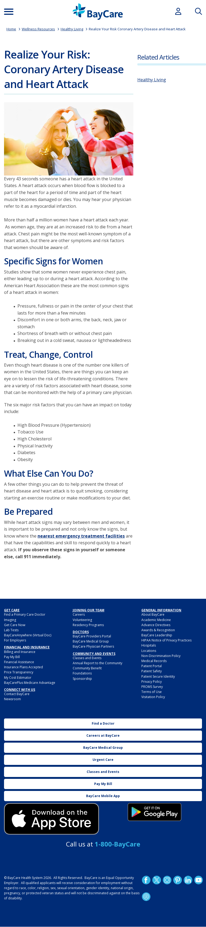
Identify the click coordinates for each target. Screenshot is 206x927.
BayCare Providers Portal (92, 636)
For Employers (15, 640)
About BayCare (152, 614)
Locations (148, 650)
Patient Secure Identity (158, 676)
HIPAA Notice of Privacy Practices (166, 640)
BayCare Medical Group (91, 641)
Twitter (156, 880)
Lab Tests (11, 630)
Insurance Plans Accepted (23, 667)
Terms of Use (151, 691)
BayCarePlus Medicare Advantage (29, 682)
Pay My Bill (12, 657)
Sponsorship (82, 678)
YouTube (198, 880)
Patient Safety (151, 671)
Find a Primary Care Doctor (24, 614)
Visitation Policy (153, 697)
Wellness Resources (38, 29)
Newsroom (12, 699)
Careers (79, 614)
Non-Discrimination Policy (161, 656)
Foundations (82, 673)
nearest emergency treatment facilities (81, 536)
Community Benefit (87, 668)
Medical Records (154, 661)
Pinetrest (177, 880)
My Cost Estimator (17, 677)
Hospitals (148, 645)
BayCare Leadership (156, 635)
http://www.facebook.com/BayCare (146, 880)
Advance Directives (155, 625)
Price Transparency (18, 672)
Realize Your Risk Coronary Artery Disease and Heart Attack (137, 29)
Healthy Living (72, 29)
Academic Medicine (156, 620)
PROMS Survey (152, 686)
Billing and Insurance (19, 651)
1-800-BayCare (117, 844)
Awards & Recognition (158, 630)
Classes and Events (87, 658)
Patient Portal (151, 666)
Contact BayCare (17, 694)
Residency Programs (88, 625)
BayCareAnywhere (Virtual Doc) (27, 635)
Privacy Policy (151, 681)
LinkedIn (188, 880)
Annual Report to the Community (97, 663)
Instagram (167, 880)
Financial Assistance (19, 662)
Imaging (10, 620)
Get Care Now (14, 625)
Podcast (146, 896)
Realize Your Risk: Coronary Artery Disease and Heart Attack (64, 69)
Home (11, 29)
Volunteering (82, 620)
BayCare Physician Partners (93, 646)
